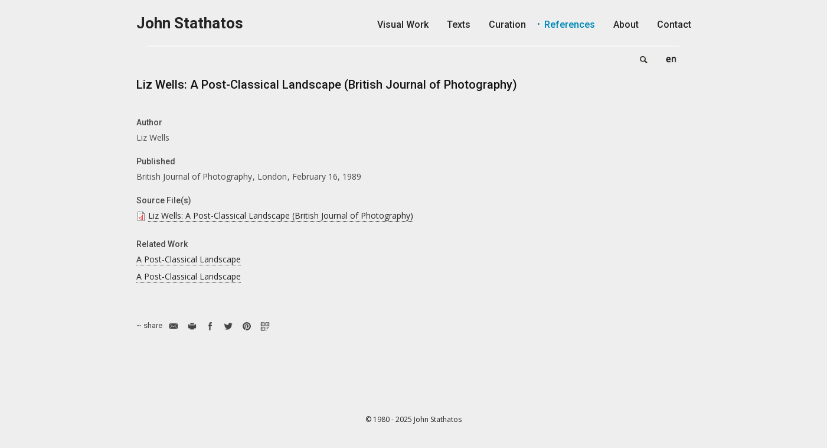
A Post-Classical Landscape (188, 259)
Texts (458, 24)
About (626, 24)
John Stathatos (189, 23)
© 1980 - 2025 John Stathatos (413, 419)
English (671, 59)
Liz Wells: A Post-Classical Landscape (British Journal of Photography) (280, 215)
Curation (507, 24)
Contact (674, 24)
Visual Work (403, 24)
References (569, 24)
